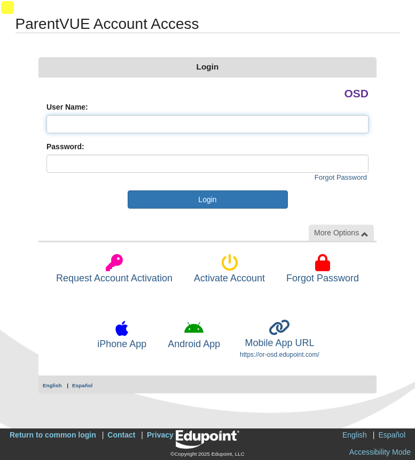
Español (82, 385)
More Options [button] (341, 232)
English (52, 385)
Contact (121, 435)
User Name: (67, 107)
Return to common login (53, 435)
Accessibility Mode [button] (380, 452)
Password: (65, 146)
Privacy (160, 435)
